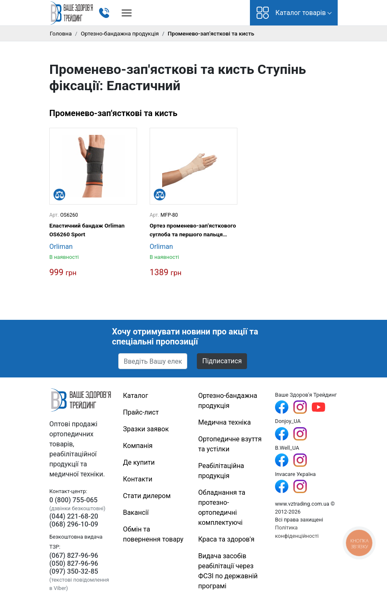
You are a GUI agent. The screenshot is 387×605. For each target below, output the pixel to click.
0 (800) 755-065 (73, 500)
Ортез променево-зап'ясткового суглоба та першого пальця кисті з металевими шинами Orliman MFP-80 (193, 230)
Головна (61, 33)
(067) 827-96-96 (73, 555)
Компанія (138, 446)
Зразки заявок (146, 429)
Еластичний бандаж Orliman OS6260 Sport (87, 229)
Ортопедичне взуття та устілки (230, 444)
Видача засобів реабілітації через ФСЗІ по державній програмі (227, 571)
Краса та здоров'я (226, 539)
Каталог (135, 396)
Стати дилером (147, 496)
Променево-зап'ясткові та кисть (113, 113)
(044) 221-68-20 (73, 516)
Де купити (139, 462)
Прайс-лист (141, 412)
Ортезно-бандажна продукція (120, 33)
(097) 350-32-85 (73, 571)
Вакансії (135, 512)
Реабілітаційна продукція (221, 471)
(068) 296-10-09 (73, 524)
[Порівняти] (59, 194)
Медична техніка (224, 422)
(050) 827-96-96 (73, 563)
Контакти (137, 479)
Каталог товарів (291, 13)
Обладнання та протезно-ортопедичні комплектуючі (221, 508)
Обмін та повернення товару (153, 534)
